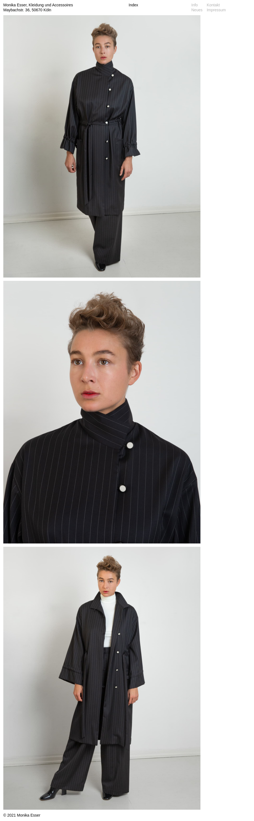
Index (133, 5)
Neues (196, 10)
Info (194, 5)
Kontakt (213, 5)
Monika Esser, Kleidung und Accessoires (38, 5)
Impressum (216, 10)
